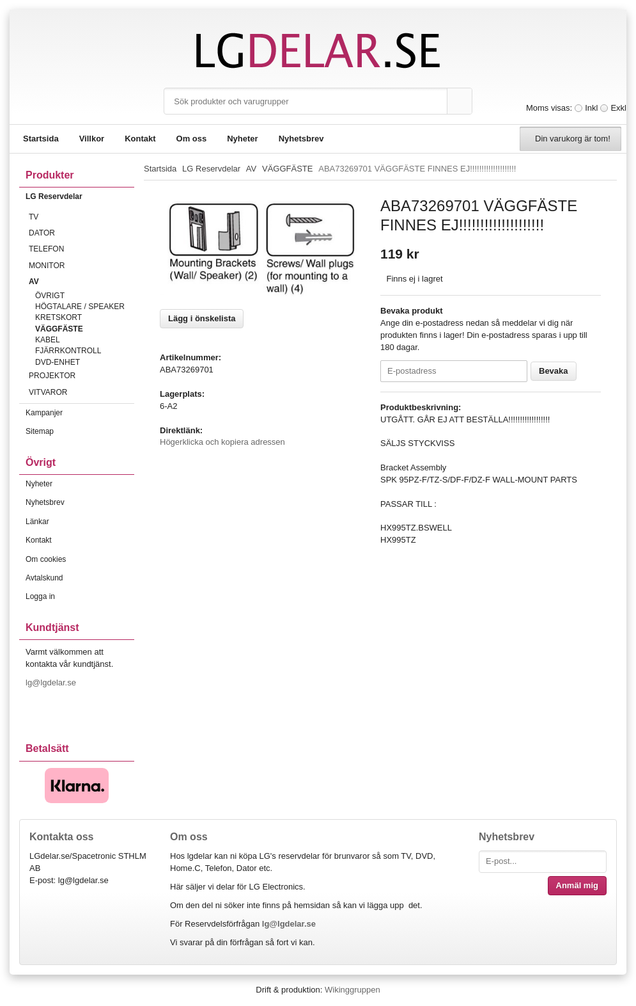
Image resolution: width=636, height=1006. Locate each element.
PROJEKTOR (81, 375)
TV (81, 216)
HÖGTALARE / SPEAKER (80, 306)
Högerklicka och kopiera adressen (222, 442)
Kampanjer (44, 412)
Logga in (40, 596)
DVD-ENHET (57, 362)
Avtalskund (44, 577)
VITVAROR (81, 392)
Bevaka (553, 371)
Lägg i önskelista (201, 318)
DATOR (81, 232)
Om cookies (46, 559)
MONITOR (81, 265)
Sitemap (40, 431)
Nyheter (242, 138)
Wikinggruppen (352, 989)
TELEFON (81, 248)
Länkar (37, 521)
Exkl (618, 108)
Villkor (92, 138)
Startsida (41, 138)
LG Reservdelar (80, 196)
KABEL (47, 339)
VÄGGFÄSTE (59, 328)
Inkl (591, 108)
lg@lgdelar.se (52, 682)
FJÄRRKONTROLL (68, 350)
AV (81, 281)
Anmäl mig (577, 885)
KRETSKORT (58, 317)
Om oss (191, 138)
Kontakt (140, 138)
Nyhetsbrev (301, 138)
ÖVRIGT (50, 295)
